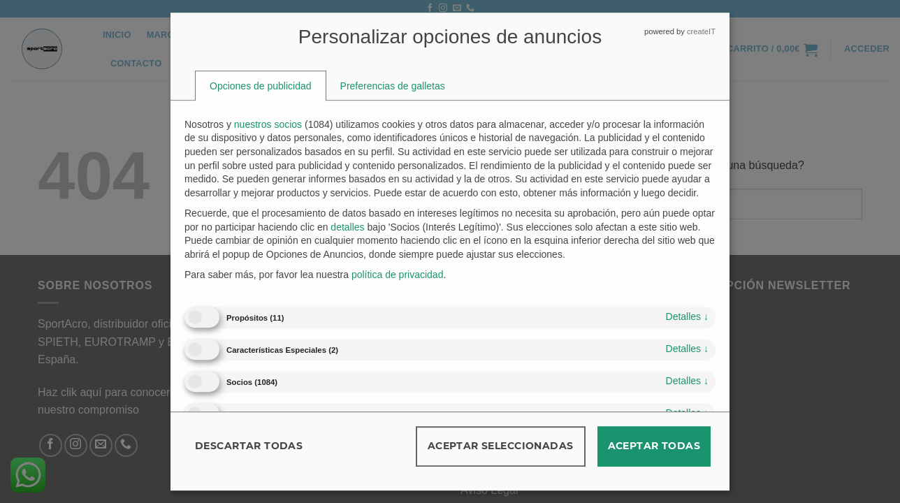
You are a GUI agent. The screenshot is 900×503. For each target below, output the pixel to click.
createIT (701, 31)
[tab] (260, 86)
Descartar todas (249, 445)
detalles (687, 316)
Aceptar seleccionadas (501, 445)
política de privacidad (397, 275)
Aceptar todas (654, 445)
